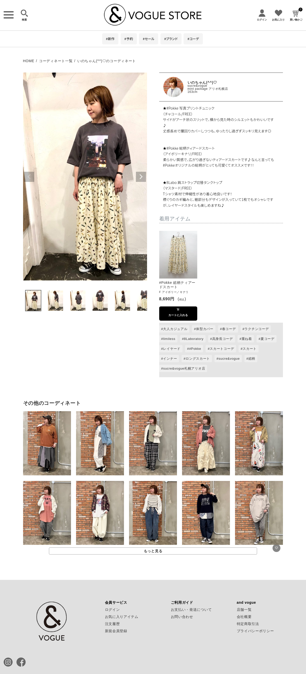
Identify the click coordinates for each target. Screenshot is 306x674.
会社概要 (244, 617)
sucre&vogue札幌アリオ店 (184, 368)
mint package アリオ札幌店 (208, 88)
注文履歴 (112, 624)
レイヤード (172, 349)
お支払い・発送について (191, 610)
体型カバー (204, 329)
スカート (250, 349)
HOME (28, 61)
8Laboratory (194, 339)
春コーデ (229, 329)
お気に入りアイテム (121, 617)
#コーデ (193, 38)
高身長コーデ (222, 339)
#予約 (128, 38)
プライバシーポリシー (255, 631)
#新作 (110, 38)
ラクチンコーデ (256, 329)
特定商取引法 (248, 624)
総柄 (251, 358)
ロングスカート (198, 358)
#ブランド (171, 38)
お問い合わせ (182, 617)
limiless (169, 339)
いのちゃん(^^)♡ (202, 82)
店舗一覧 (244, 610)
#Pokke (195, 349)
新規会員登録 (116, 631)
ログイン (112, 610)
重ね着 (247, 339)
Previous (29, 177)
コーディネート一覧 (56, 61)
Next (141, 177)
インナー (170, 358)
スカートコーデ (222, 349)
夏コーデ (268, 339)
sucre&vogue (197, 85)
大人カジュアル (175, 329)
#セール (148, 38)
